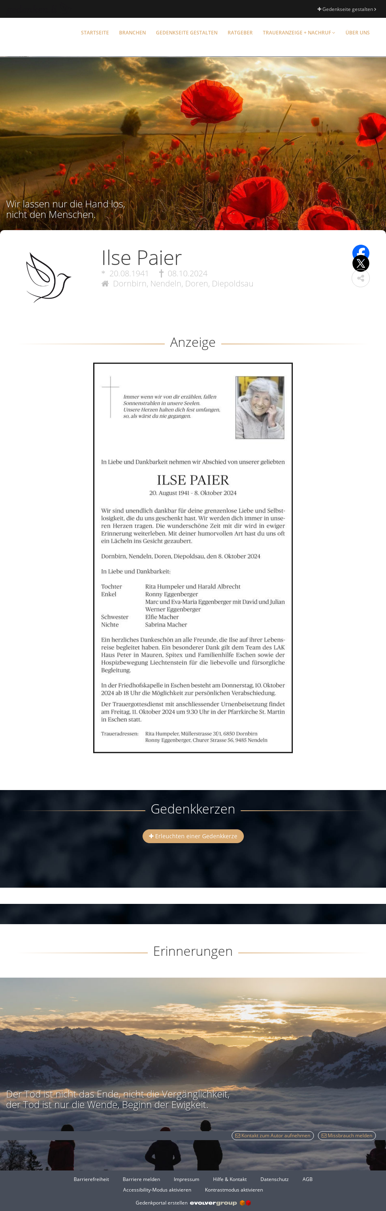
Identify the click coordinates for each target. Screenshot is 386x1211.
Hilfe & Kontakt (230, 1179)
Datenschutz (274, 1179)
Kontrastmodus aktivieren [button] (234, 1189)
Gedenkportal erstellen (193, 1202)
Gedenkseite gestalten (347, 9)
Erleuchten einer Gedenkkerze (193, 836)
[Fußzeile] (193, 1184)
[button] (361, 278)
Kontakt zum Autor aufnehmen (272, 1135)
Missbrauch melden (347, 1135)
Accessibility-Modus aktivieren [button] (157, 1189)
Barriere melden (141, 1179)
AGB (308, 1179)
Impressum (186, 1179)
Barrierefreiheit (91, 1179)
